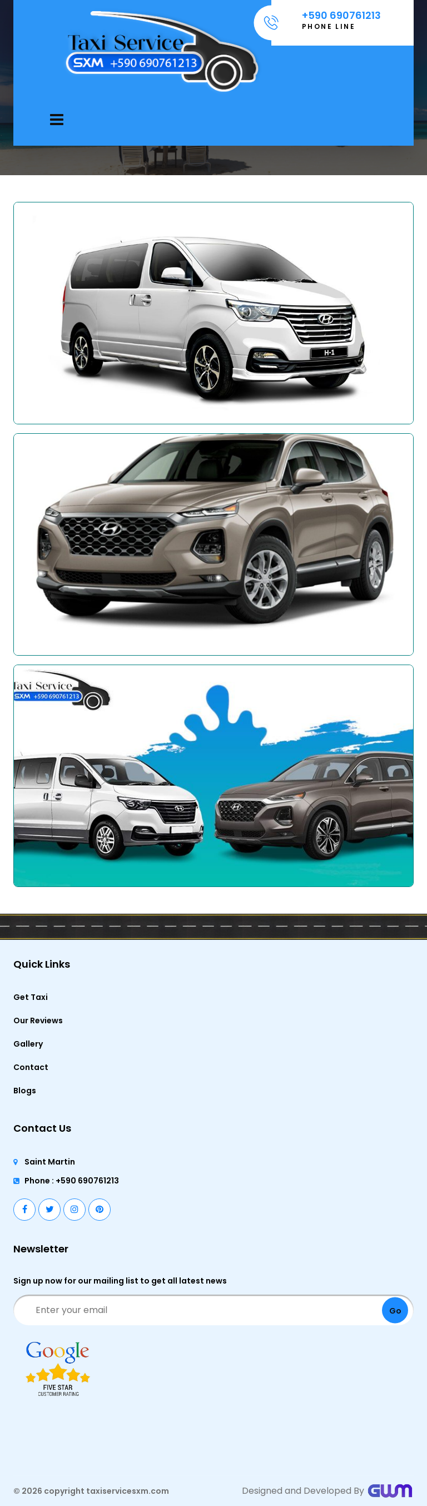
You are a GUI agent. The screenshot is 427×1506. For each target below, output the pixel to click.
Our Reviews (38, 1020)
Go (395, 1310)
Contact (30, 1067)
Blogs (24, 1090)
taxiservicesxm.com (127, 1491)
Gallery (28, 1043)
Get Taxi (30, 997)
